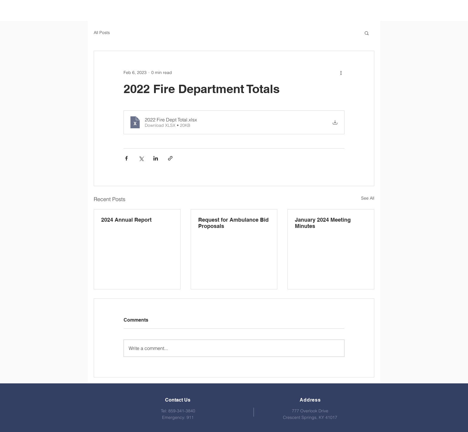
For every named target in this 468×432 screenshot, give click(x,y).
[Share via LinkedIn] (155, 158)
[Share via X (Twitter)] (141, 158)
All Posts (102, 32)
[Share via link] (170, 158)
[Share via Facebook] (126, 158)
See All (367, 198)
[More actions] (340, 72)
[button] (367, 32)
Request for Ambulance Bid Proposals (233, 223)
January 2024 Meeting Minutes (323, 223)
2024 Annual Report (126, 220)
